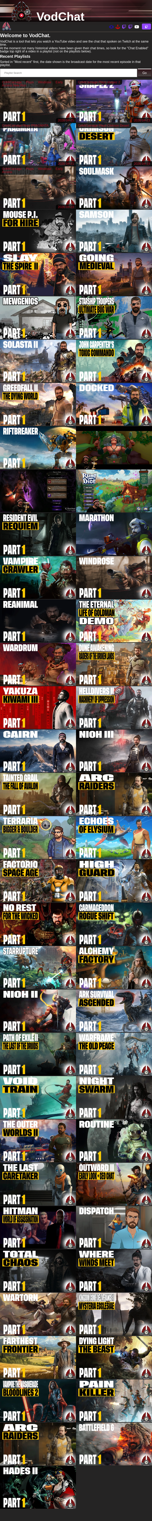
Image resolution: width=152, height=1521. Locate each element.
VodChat (60, 16)
